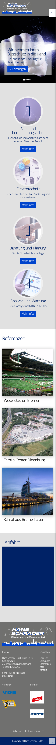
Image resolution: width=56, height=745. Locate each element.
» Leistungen (18, 69)
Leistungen (45, 661)
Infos (42, 667)
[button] (1, 49)
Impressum (37, 731)
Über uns (44, 658)
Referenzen (45, 664)
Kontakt (43, 670)
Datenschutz (20, 731)
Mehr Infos (28, 149)
